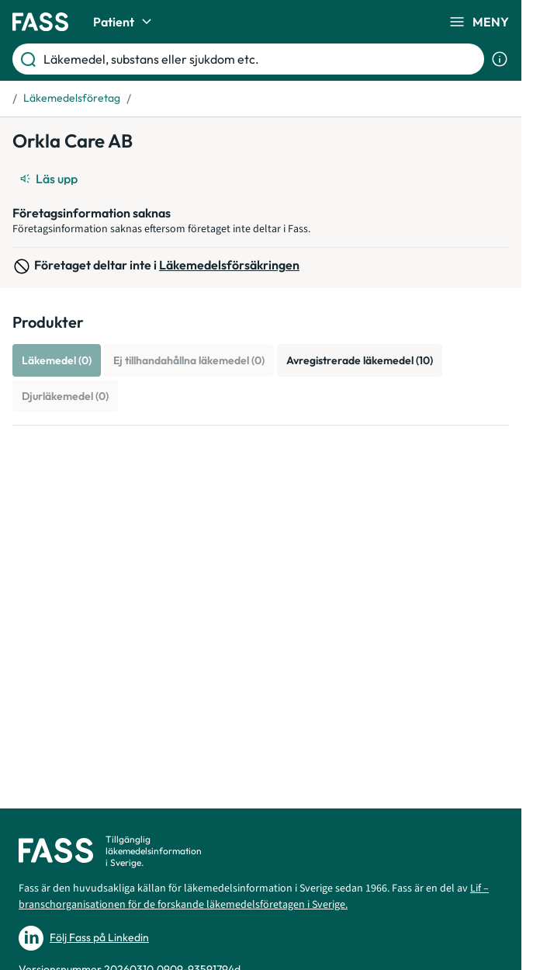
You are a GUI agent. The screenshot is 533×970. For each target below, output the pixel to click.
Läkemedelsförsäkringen (229, 265)
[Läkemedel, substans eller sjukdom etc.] (260, 59)
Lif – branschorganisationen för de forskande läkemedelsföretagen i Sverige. (254, 897)
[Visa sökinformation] (499, 59)
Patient (124, 21)
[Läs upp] (49, 179)
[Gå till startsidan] (40, 21)
